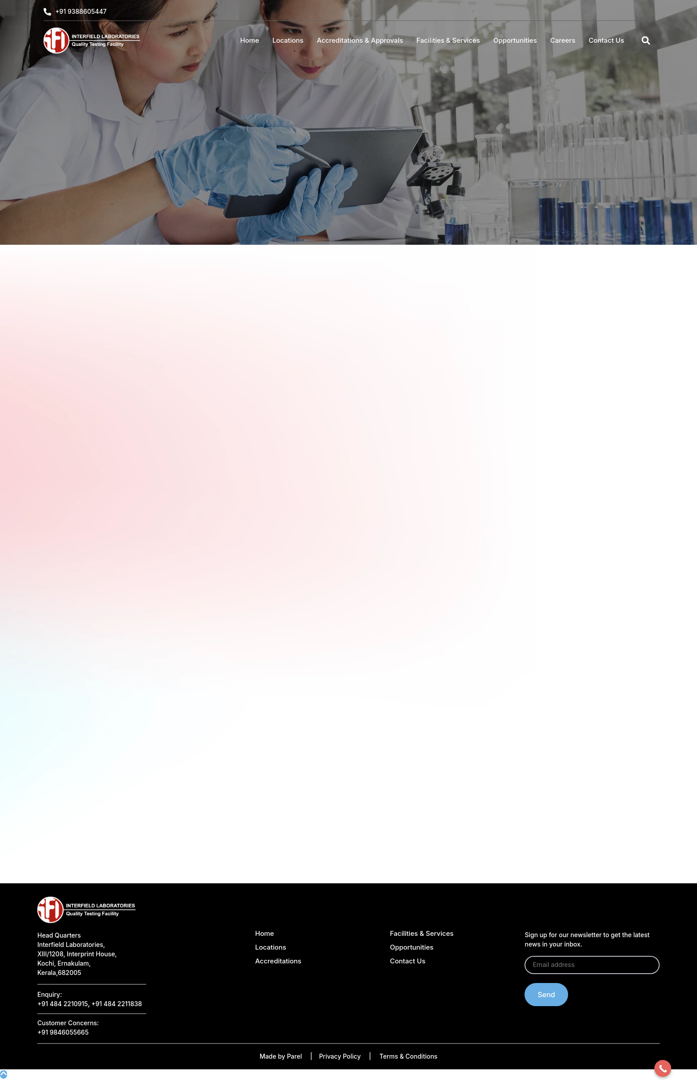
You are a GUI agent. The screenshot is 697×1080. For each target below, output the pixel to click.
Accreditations (278, 961)
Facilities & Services (448, 40)
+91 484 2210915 (62, 1003)
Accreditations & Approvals (360, 40)
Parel (294, 1056)
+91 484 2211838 (116, 1003)
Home (249, 40)
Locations (288, 40)
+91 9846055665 (62, 1032)
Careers (563, 40)
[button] (645, 41)
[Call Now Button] (662, 1068)
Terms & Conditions (409, 1056)
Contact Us (606, 40)
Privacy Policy (340, 1056)
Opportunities (515, 40)
